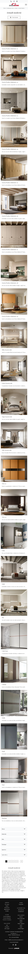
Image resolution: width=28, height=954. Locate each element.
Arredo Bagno (21, 928)
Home (4, 8)
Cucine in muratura (7, 919)
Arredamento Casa (10, 8)
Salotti (21, 922)
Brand (7, 906)
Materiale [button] (4, 834)
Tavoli (21, 925)
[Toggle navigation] (26, 4)
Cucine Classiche (7, 918)
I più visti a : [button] (5, 855)
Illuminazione (21, 910)
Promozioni (7, 907)
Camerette (21, 904)
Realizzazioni (7, 909)
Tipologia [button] (4, 844)
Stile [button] (3, 839)
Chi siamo (7, 904)
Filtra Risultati (14, 17)
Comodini (7, 927)
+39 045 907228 (15, 937)
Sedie (21, 927)
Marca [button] (3, 829)
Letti (7, 925)
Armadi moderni (21, 8)
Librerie (21, 917)
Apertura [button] (4, 849)
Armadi (16, 8)
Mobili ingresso (21, 923)
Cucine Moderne (7, 916)
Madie (21, 920)
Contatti (7, 911)
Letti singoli (6, 928)
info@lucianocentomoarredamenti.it (15, 940)
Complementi (21, 911)
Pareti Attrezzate (21, 918)
